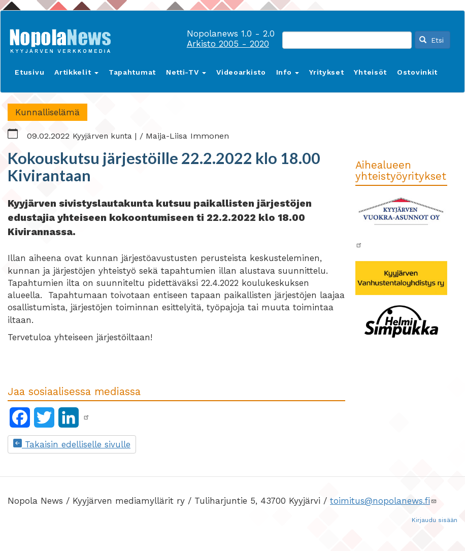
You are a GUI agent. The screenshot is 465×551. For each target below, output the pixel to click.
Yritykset (326, 72)
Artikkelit (76, 72)
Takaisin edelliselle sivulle (71, 444)
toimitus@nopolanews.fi (383, 501)
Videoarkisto (240, 72)
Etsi (431, 40)
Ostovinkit (417, 72)
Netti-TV (186, 72)
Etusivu (29, 72)
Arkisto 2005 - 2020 (228, 44)
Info (288, 72)
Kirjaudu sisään (434, 520)
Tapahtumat (132, 72)
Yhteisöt (370, 72)
